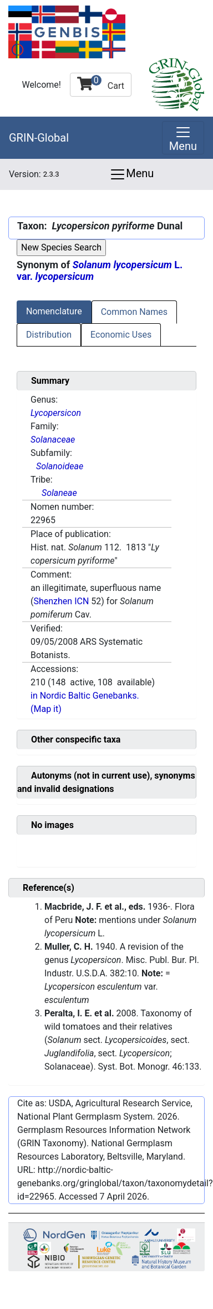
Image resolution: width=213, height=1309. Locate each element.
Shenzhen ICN (61, 601)
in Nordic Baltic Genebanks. (85, 695)
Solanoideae (59, 466)
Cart (100, 83)
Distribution (49, 334)
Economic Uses (120, 334)
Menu (131, 174)
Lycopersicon (56, 413)
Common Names (134, 312)
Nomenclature (54, 311)
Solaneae (59, 493)
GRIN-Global (39, 137)
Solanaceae (53, 439)
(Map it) (46, 709)
